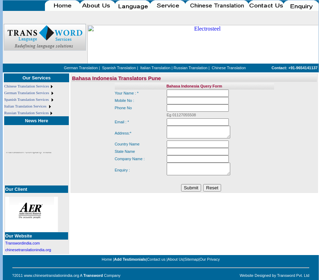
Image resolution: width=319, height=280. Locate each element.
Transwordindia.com (22, 243)
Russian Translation (191, 68)
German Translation (81, 68)
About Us (175, 259)
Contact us (156, 259)
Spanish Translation (119, 68)
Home (107, 259)
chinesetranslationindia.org (28, 250)
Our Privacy (210, 259)
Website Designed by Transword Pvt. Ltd (275, 275)
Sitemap (191, 259)
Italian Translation (155, 68)
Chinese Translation (229, 68)
